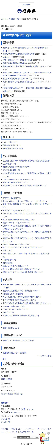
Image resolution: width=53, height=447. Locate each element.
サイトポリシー (29, 429)
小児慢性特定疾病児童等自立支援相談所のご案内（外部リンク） (27, 303)
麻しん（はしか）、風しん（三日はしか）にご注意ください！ (26, 201)
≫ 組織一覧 (5, 419)
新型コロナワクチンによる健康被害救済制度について (23, 272)
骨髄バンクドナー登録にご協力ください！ (18, 340)
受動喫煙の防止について (12, 145)
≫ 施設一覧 (5, 422)
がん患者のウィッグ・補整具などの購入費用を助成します (24, 186)
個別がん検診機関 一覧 (11, 170)
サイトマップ (12, 432)
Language (26, 4)
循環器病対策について (11, 328)
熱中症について (8, 312)
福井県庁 (4, 403)
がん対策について (9, 164)
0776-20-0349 (6, 379)
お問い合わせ (16, 429)
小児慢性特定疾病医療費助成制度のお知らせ (19, 300)
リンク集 (4, 429)
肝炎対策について (9, 260)
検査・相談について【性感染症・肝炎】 (18, 60)
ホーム (3, 19)
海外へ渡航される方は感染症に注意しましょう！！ (22, 82)
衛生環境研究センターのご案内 (14, 353)
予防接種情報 (8, 263)
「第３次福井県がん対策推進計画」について (19, 179)
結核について (8, 57)
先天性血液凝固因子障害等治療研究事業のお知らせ (22, 297)
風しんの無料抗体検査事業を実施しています (19, 220)
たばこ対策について (10, 142)
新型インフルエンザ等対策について (16, 244)
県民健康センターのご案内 (13, 148)
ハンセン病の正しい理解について (15, 309)
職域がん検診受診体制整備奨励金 (15, 63)
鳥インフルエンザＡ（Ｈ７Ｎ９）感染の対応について (23, 247)
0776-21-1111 (16, 412)
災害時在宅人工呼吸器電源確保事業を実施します (21, 316)
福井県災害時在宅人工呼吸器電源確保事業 (18, 54)
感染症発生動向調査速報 (12, 198)
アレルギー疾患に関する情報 (13, 306)
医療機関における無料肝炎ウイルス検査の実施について (24, 66)
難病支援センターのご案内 (13, 294)
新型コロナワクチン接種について (15, 266)
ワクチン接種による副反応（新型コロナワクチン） (22, 269)
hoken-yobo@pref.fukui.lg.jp (12, 394)
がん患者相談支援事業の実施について (17, 79)
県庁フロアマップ (26, 432)
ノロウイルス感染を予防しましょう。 (17, 210)
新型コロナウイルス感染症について (16, 223)
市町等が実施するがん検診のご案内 (16, 167)
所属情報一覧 (14, 19)
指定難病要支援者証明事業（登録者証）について (21, 291)
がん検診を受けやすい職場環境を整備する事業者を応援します (26, 161)
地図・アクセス (27, 409)
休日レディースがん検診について (15, 182)
